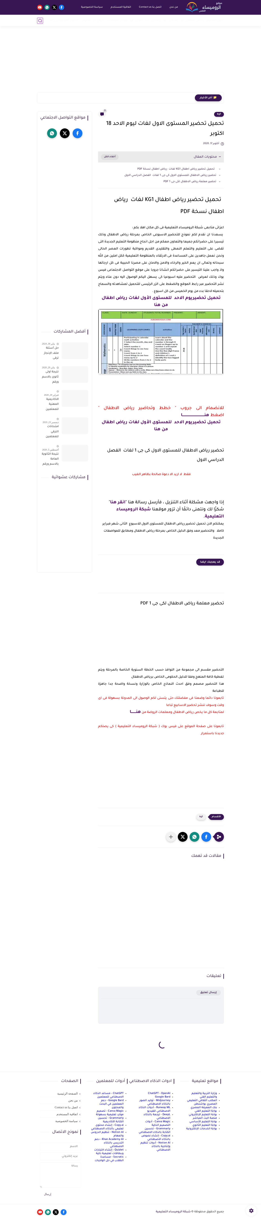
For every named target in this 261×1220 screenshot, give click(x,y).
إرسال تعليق (208, 992)
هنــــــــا (135, 712)
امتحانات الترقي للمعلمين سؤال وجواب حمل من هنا (50, 432)
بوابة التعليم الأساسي (203, 1121)
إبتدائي (173, 20)
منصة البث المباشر (205, 1118)
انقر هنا (117, 502)
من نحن (173, 7)
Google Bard (162, 1097)
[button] (206, 837)
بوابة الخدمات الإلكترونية (201, 1128)
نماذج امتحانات (117, 20)
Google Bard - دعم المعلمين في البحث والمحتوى (111, 1104)
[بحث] (40, 21)
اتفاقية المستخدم (120, 7)
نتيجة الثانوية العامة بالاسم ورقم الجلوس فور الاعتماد (50, 460)
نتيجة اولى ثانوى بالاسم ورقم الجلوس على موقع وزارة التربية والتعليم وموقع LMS (50, 377)
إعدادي (156, 20)
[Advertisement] (130, 61)
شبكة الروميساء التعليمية (173, 1212)
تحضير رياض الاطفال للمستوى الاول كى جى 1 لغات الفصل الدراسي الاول (170, 175)
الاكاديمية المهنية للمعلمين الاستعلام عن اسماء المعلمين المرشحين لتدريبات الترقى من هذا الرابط (52, 405)
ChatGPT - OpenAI (159, 1093)
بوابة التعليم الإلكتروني (203, 1114)
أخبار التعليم (215, 20)
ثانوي (139, 20)
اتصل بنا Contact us (150, 7)
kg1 (219, 114)
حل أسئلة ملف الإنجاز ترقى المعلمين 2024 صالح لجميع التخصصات (51, 354)
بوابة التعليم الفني (206, 1111)
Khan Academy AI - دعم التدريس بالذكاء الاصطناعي (109, 1143)
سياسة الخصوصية (92, 7)
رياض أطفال (195, 20)
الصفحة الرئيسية (67, 1093)
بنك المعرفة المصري (204, 1107)
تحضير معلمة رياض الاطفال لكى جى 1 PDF (189, 181)
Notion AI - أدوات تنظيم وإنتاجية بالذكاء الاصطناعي (155, 1146)
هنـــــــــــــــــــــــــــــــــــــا (195, 415)
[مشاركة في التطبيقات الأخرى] (171, 837)
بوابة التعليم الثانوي (205, 1125)
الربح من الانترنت (92, 20)
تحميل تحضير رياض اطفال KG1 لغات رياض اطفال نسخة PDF (176, 169)
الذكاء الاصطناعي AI (64, 20)
